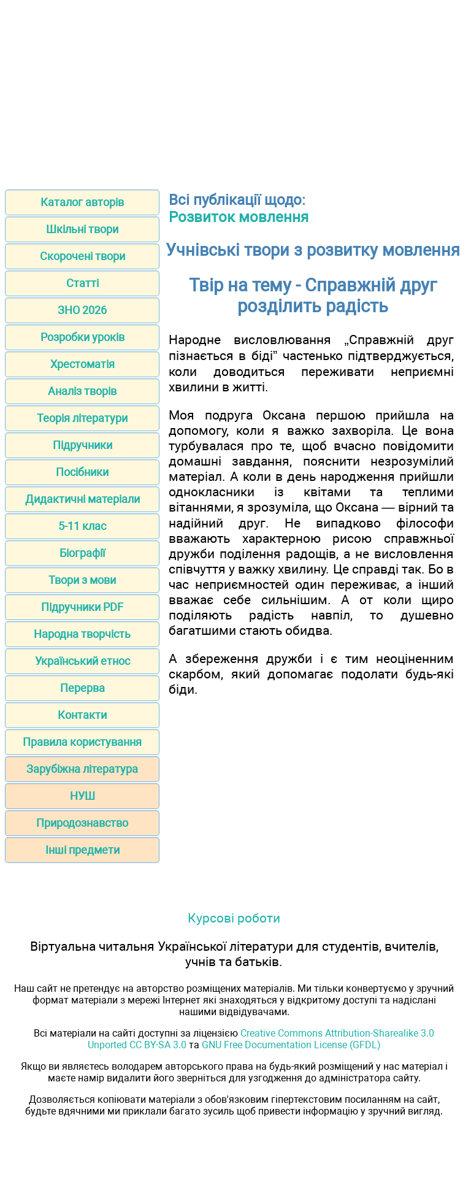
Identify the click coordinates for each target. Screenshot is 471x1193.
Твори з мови (82, 579)
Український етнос (82, 660)
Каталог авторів (82, 202)
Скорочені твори (82, 256)
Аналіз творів (82, 391)
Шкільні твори (82, 229)
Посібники (82, 472)
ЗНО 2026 (82, 310)
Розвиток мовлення (238, 217)
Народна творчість (82, 633)
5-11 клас (82, 526)
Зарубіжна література (82, 768)
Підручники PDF (82, 606)
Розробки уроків (82, 337)
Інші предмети (82, 849)
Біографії (82, 553)
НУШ (82, 795)
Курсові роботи (234, 918)
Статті (82, 283)
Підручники (82, 445)
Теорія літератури (82, 418)
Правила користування (82, 741)
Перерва (82, 687)
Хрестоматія (82, 364)
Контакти (82, 714)
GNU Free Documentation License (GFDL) (291, 1045)
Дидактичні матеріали (82, 499)
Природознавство (82, 822)
